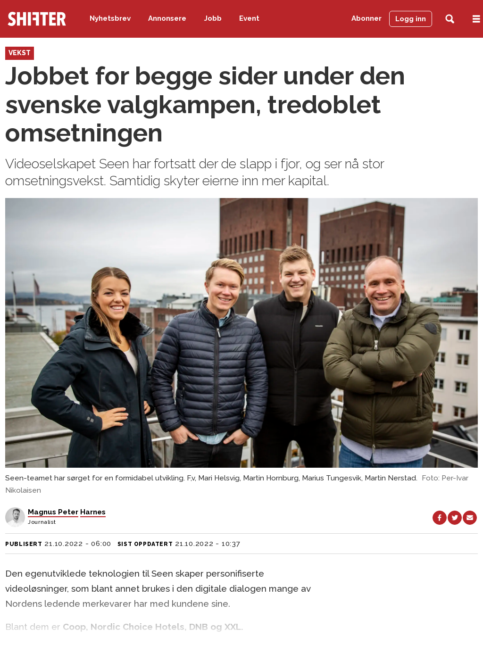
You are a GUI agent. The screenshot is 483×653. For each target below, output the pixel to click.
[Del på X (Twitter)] (455, 518)
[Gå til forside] (37, 19)
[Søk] (449, 19)
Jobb (213, 18)
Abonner (366, 18)
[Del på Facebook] (440, 518)
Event (249, 18)
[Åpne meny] (476, 19)
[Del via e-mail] (470, 518)
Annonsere (167, 18)
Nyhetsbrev (110, 18)
